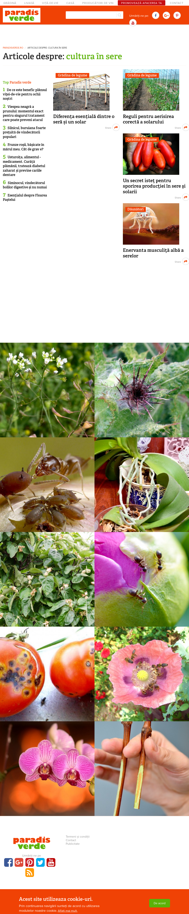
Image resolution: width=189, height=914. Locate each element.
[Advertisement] (94, 34)
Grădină (9, 3)
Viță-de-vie (50, 3)
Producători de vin (97, 3)
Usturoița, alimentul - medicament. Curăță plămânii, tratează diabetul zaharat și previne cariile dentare (24, 166)
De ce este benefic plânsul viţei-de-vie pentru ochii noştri (25, 94)
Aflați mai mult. (68, 911)
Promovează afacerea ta (141, 3)
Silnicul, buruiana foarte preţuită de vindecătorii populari (24, 132)
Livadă (29, 3)
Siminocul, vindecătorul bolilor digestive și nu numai (25, 185)
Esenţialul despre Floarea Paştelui (25, 197)
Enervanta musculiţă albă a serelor (153, 253)
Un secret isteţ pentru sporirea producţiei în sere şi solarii (154, 186)
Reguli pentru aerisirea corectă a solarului (148, 119)
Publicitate (73, 844)
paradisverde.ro (13, 47)
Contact (176, 3)
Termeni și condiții (78, 837)
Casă (70, 3)
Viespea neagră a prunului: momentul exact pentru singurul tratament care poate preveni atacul (24, 113)
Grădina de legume (72, 75)
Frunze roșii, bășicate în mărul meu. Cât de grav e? (23, 146)
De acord (160, 903)
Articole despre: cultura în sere (47, 47)
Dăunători (135, 209)
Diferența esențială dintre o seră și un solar (83, 119)
